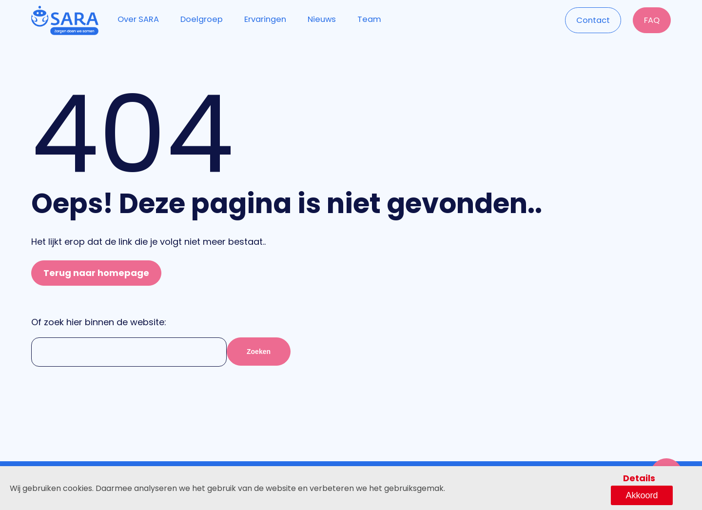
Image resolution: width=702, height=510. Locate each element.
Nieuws (328, 19)
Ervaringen (270, 19)
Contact (589, 19)
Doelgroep (204, 19)
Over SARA (138, 19)
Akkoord (661, 494)
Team (377, 19)
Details (607, 494)
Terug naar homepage (96, 273)
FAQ (650, 19)
